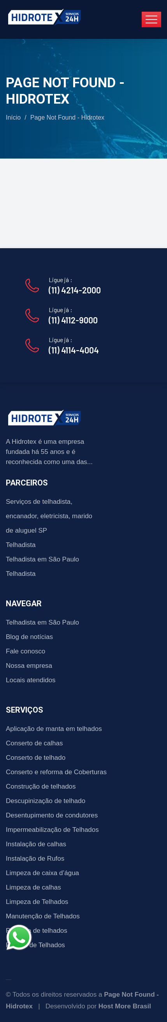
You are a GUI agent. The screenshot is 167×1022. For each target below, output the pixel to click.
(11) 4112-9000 (73, 320)
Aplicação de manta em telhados (54, 729)
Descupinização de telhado (45, 801)
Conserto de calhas (34, 743)
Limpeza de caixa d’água (42, 873)
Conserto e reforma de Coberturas (56, 772)
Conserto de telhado (35, 757)
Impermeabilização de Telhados (52, 829)
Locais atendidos (31, 680)
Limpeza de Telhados (37, 902)
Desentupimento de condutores (52, 815)
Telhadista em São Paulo (42, 559)
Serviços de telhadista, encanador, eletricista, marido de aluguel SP (49, 516)
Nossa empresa (29, 665)
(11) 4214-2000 (75, 290)
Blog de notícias (29, 637)
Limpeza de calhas (33, 887)
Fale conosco (25, 651)
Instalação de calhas (36, 844)
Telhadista (21, 545)
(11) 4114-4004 (74, 350)
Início (13, 117)
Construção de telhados (41, 786)
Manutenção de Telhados (43, 916)
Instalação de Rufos (35, 858)
